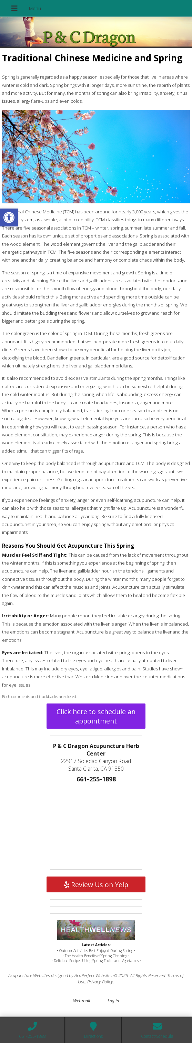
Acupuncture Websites (29, 975)
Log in (113, 1001)
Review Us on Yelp (96, 884)
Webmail (81, 1001)
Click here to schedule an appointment (96, 716)
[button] (9, 217)
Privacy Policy (100, 982)
